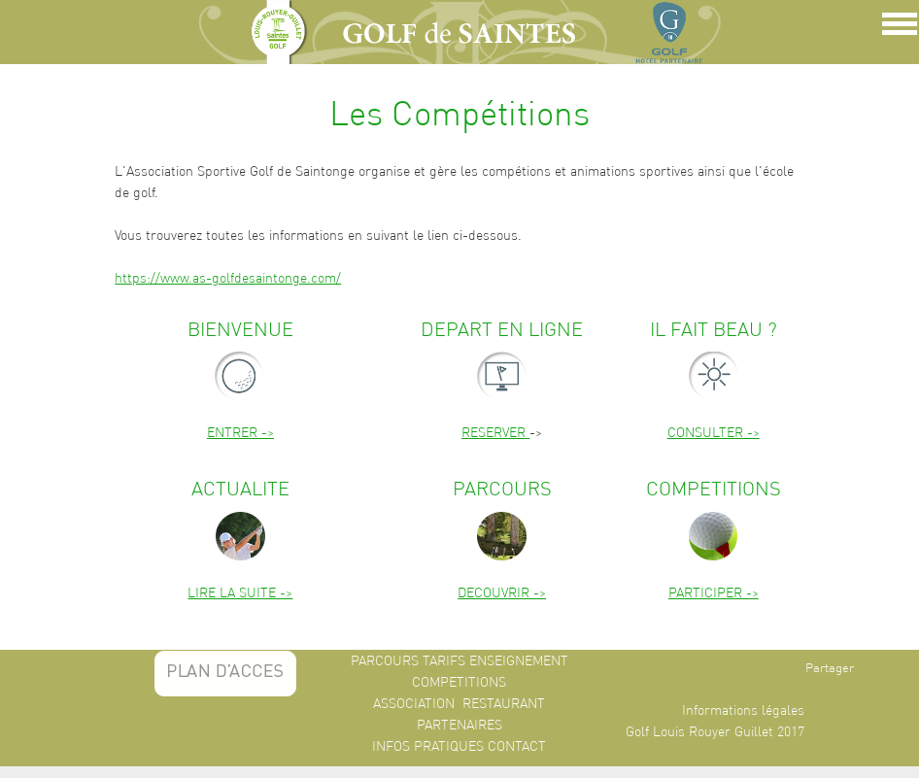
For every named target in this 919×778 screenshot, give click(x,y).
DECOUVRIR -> (502, 592)
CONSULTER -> (713, 432)
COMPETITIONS (459, 682)
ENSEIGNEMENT (518, 660)
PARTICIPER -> (713, 592)
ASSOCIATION (414, 703)
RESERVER (495, 432)
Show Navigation (896, 29)
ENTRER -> (240, 432)
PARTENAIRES (459, 724)
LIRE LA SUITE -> (239, 592)
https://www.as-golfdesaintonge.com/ (228, 278)
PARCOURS (385, 660)
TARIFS (444, 660)
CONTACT (517, 746)
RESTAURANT (503, 703)
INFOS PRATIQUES (428, 746)
